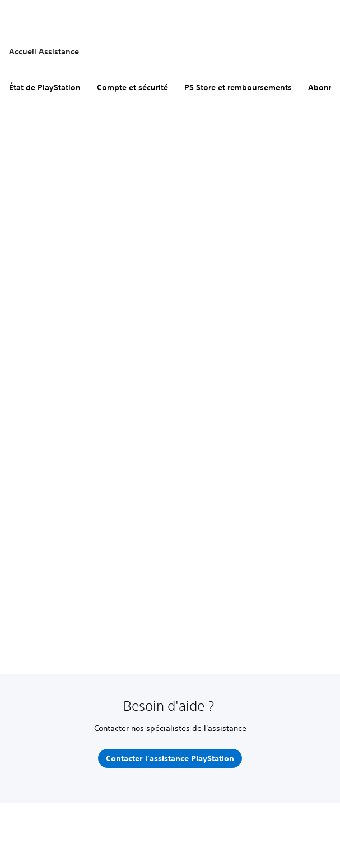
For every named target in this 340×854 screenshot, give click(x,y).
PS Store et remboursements (238, 87)
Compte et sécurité (132, 87)
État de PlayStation (45, 87)
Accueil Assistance (44, 51)
